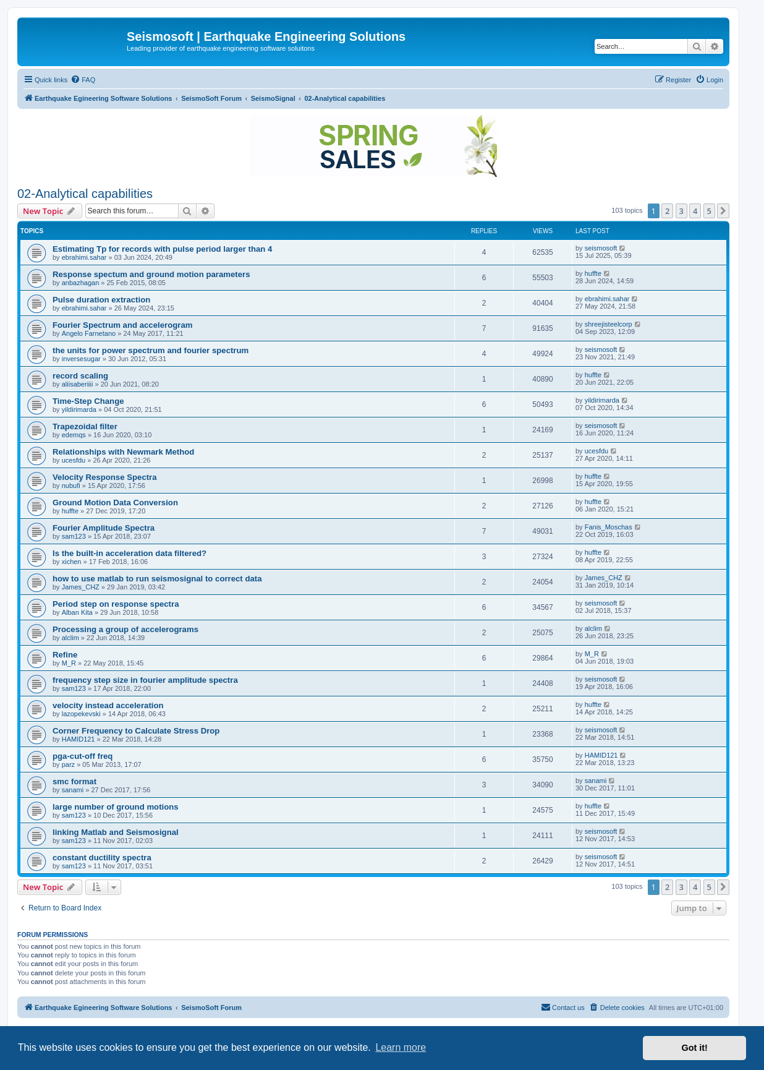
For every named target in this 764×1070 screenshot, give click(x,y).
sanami (72, 790)
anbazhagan (81, 282)
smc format (74, 781)
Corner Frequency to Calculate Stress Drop (136, 730)
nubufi (71, 485)
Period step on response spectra (116, 604)
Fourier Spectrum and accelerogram (122, 325)
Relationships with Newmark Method (123, 451)
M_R (69, 663)
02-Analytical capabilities (85, 193)
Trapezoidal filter (85, 426)
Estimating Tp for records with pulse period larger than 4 (162, 249)
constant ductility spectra (102, 857)
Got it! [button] (695, 1048)
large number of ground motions (116, 806)
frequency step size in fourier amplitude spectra (145, 680)
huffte (593, 273)
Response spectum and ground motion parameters (151, 274)
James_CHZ (81, 587)
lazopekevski (81, 713)
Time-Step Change (88, 401)
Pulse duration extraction (101, 299)
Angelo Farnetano (89, 333)
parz (68, 764)
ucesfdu (74, 460)
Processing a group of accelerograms (125, 629)
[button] (723, 210)
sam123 (74, 536)
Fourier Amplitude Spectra (104, 528)
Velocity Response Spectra (105, 477)
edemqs (74, 435)
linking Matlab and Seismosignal (116, 832)
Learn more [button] (400, 1047)
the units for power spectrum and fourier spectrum (150, 350)
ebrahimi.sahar (84, 257)
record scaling (80, 375)
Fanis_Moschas (608, 527)
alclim (70, 637)
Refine (65, 654)
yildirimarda (79, 409)
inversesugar (81, 358)
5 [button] (709, 210)
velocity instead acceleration (108, 705)
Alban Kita (77, 612)
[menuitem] (82, 79)
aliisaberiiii (77, 384)
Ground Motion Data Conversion (115, 502)
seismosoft (601, 248)
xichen (72, 561)
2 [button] (667, 210)
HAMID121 (78, 739)
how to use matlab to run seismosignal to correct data (157, 578)
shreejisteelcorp (608, 324)
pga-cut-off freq (82, 756)
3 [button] (681, 210)
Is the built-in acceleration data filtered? (129, 553)
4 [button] (695, 210)
